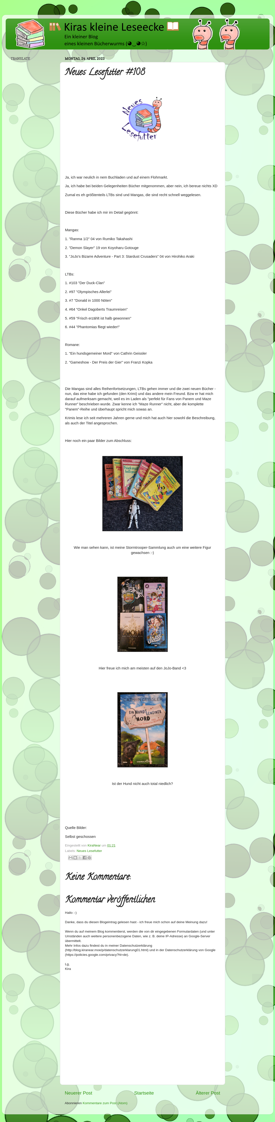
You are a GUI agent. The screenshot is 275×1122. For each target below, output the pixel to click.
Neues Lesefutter (89, 851)
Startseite (144, 1093)
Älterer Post (208, 1093)
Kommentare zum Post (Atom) (105, 1103)
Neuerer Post (78, 1093)
